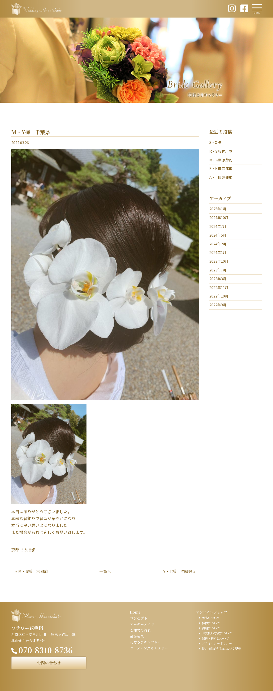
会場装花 (137, 636)
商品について (211, 618)
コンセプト (138, 618)
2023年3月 (217, 278)
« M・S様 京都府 (31, 571)
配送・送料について (215, 638)
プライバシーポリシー (217, 643)
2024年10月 (218, 217)
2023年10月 (218, 261)
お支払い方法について (217, 633)
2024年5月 (217, 235)
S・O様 (215, 142)
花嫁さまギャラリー (145, 641)
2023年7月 (217, 269)
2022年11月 (218, 287)
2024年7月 (217, 226)
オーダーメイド (142, 624)
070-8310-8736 (46, 649)
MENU (256, 13)
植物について (211, 623)
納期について (211, 628)
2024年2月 (217, 243)
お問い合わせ (49, 663)
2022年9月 (217, 304)
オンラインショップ (211, 612)
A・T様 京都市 (220, 177)
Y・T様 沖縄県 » (179, 571)
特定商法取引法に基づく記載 (221, 648)
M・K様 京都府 (221, 159)
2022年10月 (218, 296)
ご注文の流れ (140, 630)
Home (135, 612)
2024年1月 (217, 252)
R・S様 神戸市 (220, 151)
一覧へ (105, 571)
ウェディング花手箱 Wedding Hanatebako (36, 9)
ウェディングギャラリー (149, 647)
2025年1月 (217, 208)
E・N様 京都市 (220, 168)
